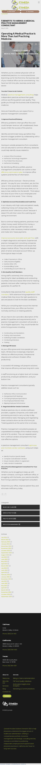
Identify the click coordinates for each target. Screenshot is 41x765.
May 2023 (4, 565)
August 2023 (5, 558)
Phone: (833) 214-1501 (9, 634)
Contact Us (7, 692)
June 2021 (4, 587)
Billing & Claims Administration (24, 678)
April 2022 (4, 576)
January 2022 (5, 580)
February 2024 (5, 545)
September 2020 (6, 600)
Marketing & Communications (24, 689)
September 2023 (6, 556)
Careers (7, 696)
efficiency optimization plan (12, 172)
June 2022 (4, 574)
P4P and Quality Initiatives (22, 681)
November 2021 (6, 582)
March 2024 (4, 543)
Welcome (6, 678)
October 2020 (5, 598)
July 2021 (4, 585)
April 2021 (4, 591)
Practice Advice (8, 522)
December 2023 (6, 550)
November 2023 (6, 552)
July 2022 (4, 572)
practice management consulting (20, 95)
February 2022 (5, 578)
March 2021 (4, 593)
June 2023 (4, 563)
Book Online (11, 11)
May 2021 (4, 589)
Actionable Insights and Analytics (21, 685)
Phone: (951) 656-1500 (10, 650)
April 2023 (4, 567)
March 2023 (4, 569)
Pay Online (29, 11)
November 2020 (6, 596)
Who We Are (6, 682)
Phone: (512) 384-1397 (10, 666)
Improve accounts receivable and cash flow (18, 238)
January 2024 (5, 547)
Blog (4, 689)
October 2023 (5, 554)
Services (6, 686)
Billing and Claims (8, 511)
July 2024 (4, 541)
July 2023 (4, 561)
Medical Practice (8, 516)
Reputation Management (10, 528)
